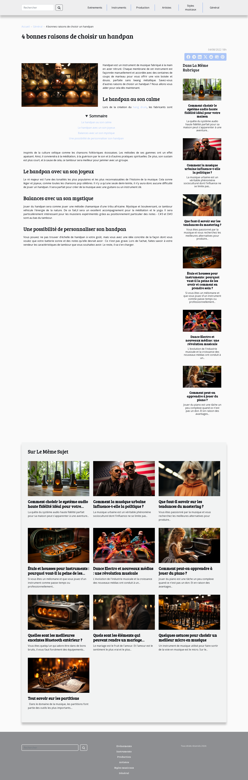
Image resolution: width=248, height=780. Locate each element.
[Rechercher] (38, 7)
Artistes (166, 7)
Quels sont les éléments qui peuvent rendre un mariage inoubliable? (117, 640)
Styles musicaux (190, 7)
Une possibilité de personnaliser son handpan (96, 138)
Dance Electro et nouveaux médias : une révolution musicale (202, 340)
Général (214, 7)
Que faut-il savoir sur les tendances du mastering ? (202, 223)
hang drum (140, 107)
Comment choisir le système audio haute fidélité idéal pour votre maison (202, 110)
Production (142, 7)
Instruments (119, 7)
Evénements (95, 7)
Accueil (26, 26)
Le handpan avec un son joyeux (96, 127)
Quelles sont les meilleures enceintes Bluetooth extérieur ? (55, 638)
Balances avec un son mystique (96, 133)
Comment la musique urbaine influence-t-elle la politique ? (202, 168)
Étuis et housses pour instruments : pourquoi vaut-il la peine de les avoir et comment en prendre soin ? (202, 280)
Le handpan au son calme (96, 122)
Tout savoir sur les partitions (53, 698)
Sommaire (98, 115)
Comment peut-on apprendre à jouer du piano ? (202, 396)
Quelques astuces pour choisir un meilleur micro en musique (188, 638)
